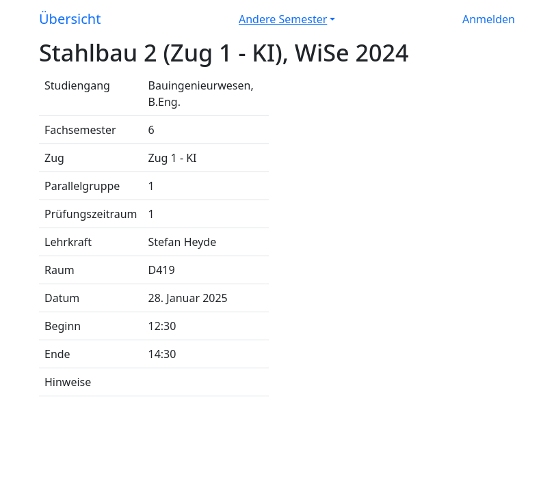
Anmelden (488, 19)
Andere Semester (283, 19)
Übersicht (70, 19)
